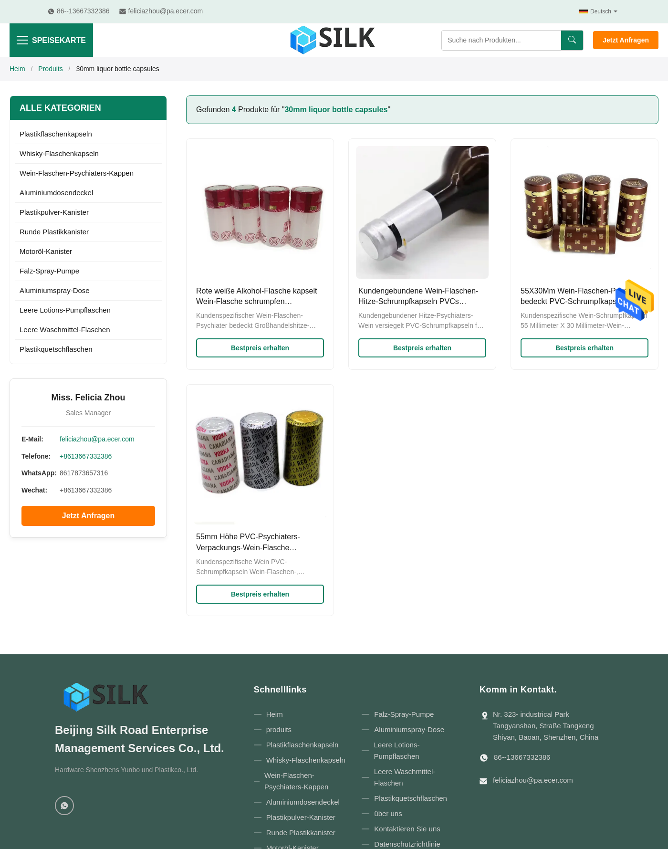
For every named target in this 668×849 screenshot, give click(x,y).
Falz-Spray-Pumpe (49, 271)
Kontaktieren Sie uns (407, 829)
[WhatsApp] (64, 805)
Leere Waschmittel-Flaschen (65, 329)
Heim (17, 69)
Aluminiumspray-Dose (55, 290)
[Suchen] (572, 40)
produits (279, 729)
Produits (50, 69)
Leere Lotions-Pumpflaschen (65, 310)
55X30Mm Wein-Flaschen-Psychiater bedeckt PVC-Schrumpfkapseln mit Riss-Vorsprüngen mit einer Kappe (584, 301)
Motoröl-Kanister (46, 251)
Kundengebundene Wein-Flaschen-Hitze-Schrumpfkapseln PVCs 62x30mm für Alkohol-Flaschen (418, 301)
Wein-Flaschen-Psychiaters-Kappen (77, 173)
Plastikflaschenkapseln (56, 134)
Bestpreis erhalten (260, 348)
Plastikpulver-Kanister (54, 212)
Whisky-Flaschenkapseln (59, 153)
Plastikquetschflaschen (56, 349)
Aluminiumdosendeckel (56, 193)
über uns (388, 813)
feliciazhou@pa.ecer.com (97, 439)
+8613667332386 (86, 456)
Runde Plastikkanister (54, 232)
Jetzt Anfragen (626, 40)
